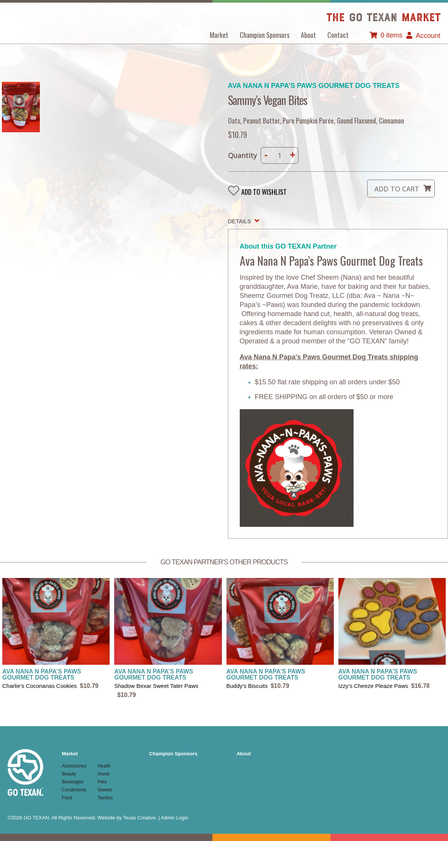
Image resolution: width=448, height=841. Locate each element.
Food (67, 797)
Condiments (74, 789)
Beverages (72, 782)
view (56, 634)
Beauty (69, 774)
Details (239, 221)
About (308, 35)
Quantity (242, 155)
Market (219, 35)
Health (104, 766)
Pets (102, 782)
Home (103, 774)
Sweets (104, 789)
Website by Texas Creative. (127, 818)
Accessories (74, 766)
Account (428, 35)
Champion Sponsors (264, 35)
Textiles (105, 797)
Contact (338, 35)
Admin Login (174, 818)
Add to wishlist (264, 191)
